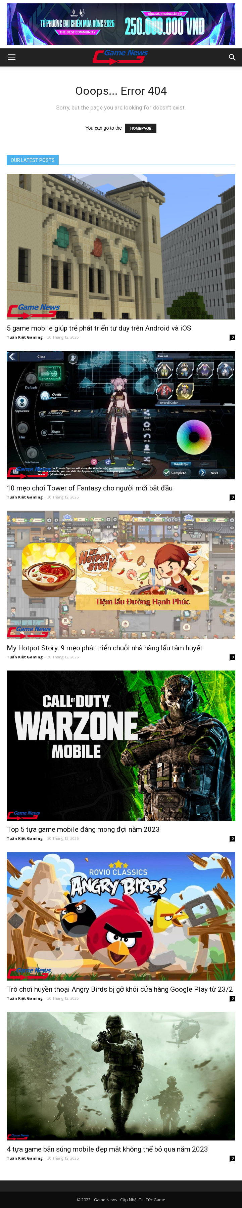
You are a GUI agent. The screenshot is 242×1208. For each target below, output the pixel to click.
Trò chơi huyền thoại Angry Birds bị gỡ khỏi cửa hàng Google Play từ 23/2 (120, 989)
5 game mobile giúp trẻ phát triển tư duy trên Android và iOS (99, 328)
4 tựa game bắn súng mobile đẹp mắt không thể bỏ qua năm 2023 (107, 1149)
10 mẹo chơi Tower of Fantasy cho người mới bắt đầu (90, 488)
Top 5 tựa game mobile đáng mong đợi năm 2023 (83, 829)
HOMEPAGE (140, 128)
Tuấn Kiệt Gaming (25, 337)
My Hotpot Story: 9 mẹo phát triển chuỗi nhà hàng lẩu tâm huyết (104, 648)
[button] (232, 57)
